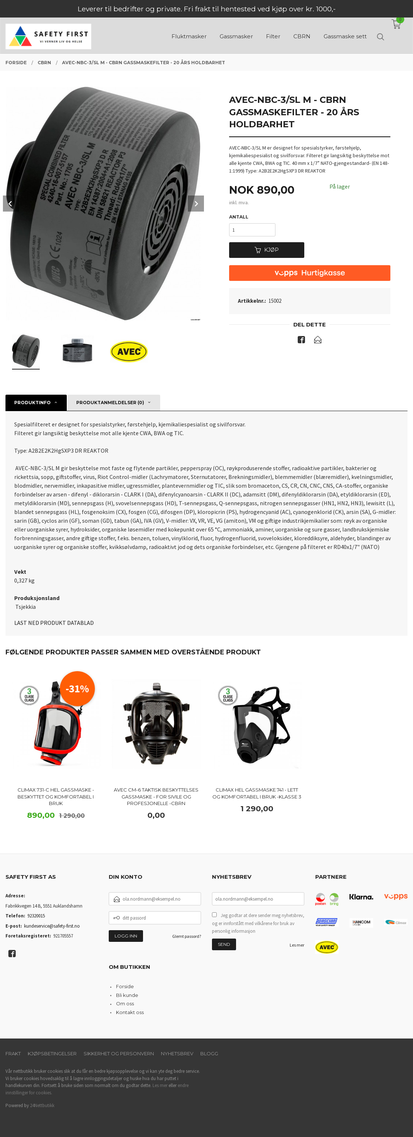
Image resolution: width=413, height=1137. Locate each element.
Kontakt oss (130, 1012)
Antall (238, 217)
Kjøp (267, 250)
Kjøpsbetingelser (52, 1053)
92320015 (36, 916)
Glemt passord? (186, 936)
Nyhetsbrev (177, 1053)
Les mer (297, 945)
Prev (11, 204)
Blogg (209, 1053)
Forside (125, 986)
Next (196, 204)
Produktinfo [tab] (32, 402)
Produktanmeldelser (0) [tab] (110, 402)
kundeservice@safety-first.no (52, 926)
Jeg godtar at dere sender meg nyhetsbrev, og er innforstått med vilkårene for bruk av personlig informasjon (258, 923)
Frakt (13, 1053)
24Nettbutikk (42, 1105)
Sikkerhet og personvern (119, 1053)
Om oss (125, 1003)
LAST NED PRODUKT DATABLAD (54, 622)
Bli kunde (127, 995)
